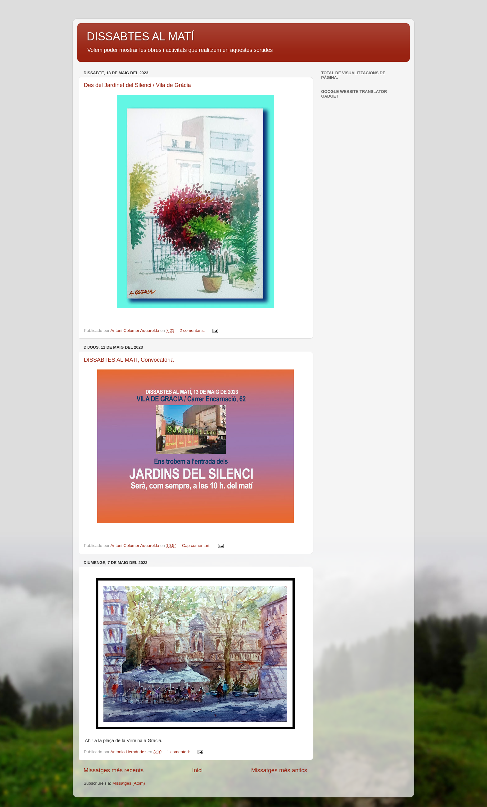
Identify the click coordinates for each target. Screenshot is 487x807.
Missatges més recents (113, 770)
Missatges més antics (279, 770)
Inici (197, 770)
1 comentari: (179, 752)
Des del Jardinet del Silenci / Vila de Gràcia (137, 85)
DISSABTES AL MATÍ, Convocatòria (129, 360)
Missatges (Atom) (128, 783)
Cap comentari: (197, 545)
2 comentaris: (193, 330)
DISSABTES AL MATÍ (140, 36)
